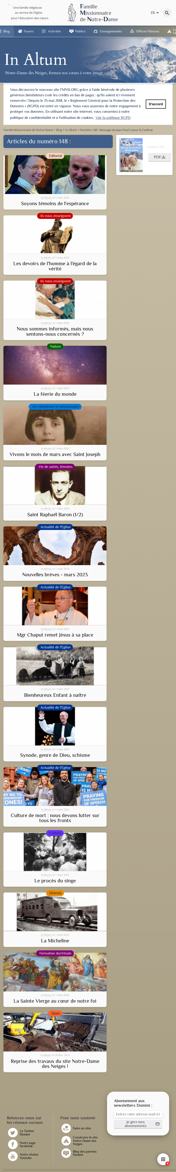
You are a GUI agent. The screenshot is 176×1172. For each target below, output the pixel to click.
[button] (159, 156)
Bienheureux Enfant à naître (55, 694)
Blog (6, 31)
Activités (54, 31)
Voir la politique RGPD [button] (113, 118)
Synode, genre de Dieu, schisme (55, 755)
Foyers (29, 31)
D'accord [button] (156, 104)
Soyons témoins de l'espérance (55, 203)
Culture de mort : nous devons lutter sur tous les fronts (55, 818)
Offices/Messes (147, 31)
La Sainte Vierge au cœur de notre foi (55, 1000)
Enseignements (111, 31)
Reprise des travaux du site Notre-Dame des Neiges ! (55, 1063)
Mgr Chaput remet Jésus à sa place (55, 634)
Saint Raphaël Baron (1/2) (55, 514)
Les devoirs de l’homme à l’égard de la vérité (55, 266)
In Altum (46, 197)
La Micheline (55, 940)
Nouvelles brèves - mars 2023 (55, 574)
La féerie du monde (55, 393)
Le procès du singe (55, 880)
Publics (80, 31)
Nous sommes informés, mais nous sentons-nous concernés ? (55, 331)
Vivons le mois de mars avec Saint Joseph (55, 454)
